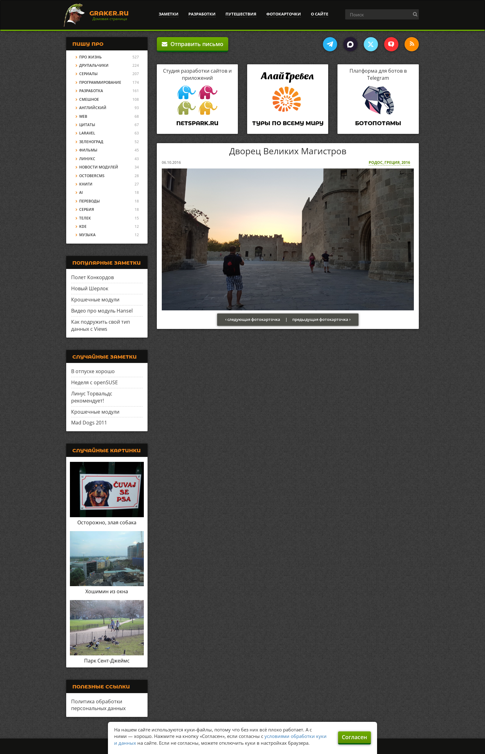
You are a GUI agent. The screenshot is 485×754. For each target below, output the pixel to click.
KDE (83, 226)
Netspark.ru (197, 123)
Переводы (89, 201)
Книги (85, 184)
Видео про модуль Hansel (102, 310)
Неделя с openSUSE (94, 382)
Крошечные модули (95, 299)
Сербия (86, 209)
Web (83, 116)
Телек (85, 218)
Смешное (89, 99)
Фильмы (88, 150)
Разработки (202, 14)
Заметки (168, 14)
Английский (92, 107)
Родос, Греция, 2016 (389, 162)
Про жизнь (90, 57)
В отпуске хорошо (93, 371)
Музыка (87, 234)
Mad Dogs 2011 (89, 422)
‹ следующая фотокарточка (252, 319)
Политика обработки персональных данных (98, 705)
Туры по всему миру (288, 123)
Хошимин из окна (106, 591)
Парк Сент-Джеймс (107, 660)
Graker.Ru (109, 13)
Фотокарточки (283, 14)
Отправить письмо (192, 44)
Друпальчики (94, 65)
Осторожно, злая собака (106, 522)
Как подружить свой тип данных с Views (100, 325)
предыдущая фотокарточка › (321, 319)
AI (81, 192)
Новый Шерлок (89, 288)
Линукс (87, 158)
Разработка (91, 90)
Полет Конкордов (92, 277)
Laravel (87, 133)
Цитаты (87, 124)
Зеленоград (91, 141)
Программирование (100, 82)
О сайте (319, 14)
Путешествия (240, 14)
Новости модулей (98, 167)
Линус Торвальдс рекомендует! (91, 397)
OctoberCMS (92, 175)
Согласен (354, 737)
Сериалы (88, 73)
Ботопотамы (378, 123)
